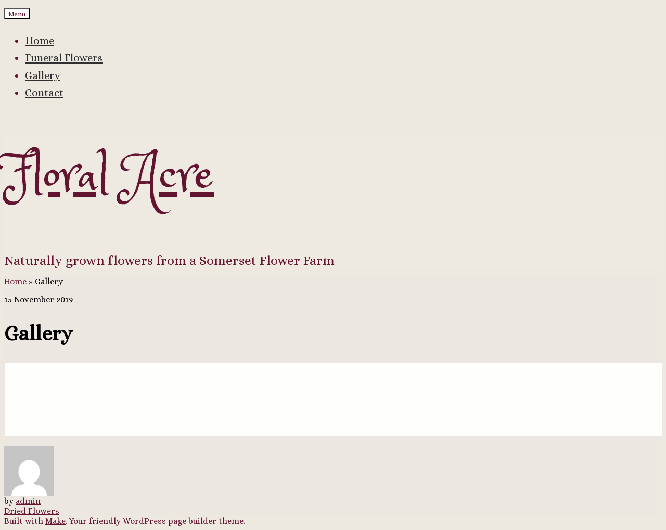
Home (39, 40)
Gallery (42, 75)
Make (55, 521)
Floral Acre (109, 177)
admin (28, 501)
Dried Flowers (31, 511)
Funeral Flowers (64, 58)
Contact (44, 92)
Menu (16, 14)
